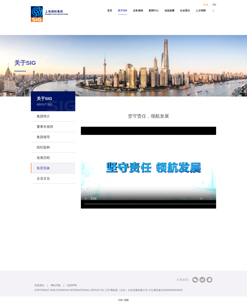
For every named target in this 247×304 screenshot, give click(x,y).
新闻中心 (154, 10)
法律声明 (72, 285)
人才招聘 (201, 10)
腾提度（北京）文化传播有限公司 (129, 290)
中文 (205, 4)
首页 (109, 10)
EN (214, 4)
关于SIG (122, 10)
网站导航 (56, 285)
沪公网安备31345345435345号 (165, 290)
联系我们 (40, 285)
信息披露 (169, 10)
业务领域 (138, 10)
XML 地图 (123, 300)
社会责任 (185, 10)
